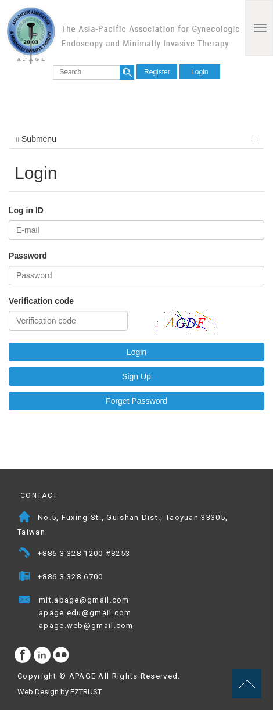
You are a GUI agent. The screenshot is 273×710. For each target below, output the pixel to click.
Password (28, 255)
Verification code (41, 301)
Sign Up (136, 376)
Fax (24, 578)
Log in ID (26, 210)
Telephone (24, 554)
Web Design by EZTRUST (59, 691)
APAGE (122, 35)
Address (24, 518)
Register (157, 72)
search (127, 72)
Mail (141, 601)
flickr (61, 655)
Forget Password (136, 401)
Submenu (136, 139)
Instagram (42, 655)
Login (199, 72)
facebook (23, 655)
